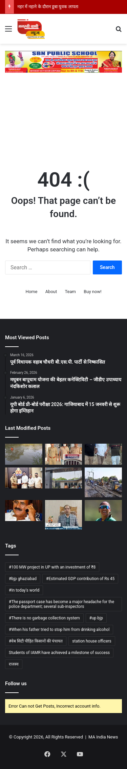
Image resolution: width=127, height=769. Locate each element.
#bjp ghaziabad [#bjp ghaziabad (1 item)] (23, 578)
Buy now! (92, 291)
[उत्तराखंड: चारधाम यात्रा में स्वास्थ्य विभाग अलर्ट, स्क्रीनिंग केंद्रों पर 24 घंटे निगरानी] (63, 515)
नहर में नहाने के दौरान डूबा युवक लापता (47, 6)
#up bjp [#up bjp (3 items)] (96, 618)
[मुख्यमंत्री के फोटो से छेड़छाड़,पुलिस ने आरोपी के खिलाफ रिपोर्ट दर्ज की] (63, 454)
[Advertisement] (63, 117)
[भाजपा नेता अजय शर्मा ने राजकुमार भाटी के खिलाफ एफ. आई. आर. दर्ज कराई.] (23, 477)
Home (31, 291)
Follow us (16, 683)
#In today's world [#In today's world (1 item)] (24, 590)
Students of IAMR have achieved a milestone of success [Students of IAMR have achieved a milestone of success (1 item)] (59, 652)
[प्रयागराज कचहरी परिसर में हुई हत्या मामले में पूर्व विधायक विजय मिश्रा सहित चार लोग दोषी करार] (23, 510)
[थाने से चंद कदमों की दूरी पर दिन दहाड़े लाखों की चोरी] (63, 477)
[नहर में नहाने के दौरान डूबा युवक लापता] (23, 454)
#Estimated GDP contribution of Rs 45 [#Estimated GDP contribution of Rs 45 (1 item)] (80, 578)
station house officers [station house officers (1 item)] (91, 641)
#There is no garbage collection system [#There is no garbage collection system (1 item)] (44, 618)
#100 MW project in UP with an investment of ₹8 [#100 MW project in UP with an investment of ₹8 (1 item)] (52, 567)
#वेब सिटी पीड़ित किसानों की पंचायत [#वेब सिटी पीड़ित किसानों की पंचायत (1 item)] (36, 641)
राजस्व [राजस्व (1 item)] (14, 664)
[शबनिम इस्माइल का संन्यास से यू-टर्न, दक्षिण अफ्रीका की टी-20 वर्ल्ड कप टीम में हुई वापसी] (103, 510)
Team (70, 291)
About (51, 291)
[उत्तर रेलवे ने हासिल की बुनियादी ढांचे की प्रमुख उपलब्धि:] (103, 482)
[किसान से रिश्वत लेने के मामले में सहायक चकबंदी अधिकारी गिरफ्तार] (103, 454)
